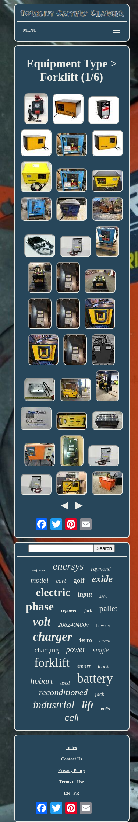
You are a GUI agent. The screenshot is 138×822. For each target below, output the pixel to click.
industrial (54, 705)
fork (88, 610)
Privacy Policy (71, 770)
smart (83, 666)
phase (40, 606)
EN (67, 793)
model (40, 580)
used (65, 683)
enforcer (38, 570)
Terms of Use (71, 781)
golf (79, 580)
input (85, 594)
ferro (85, 640)
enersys (68, 566)
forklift (52, 662)
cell (72, 718)
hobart (41, 681)
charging (47, 650)
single (101, 650)
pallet (108, 608)
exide (102, 579)
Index (71, 747)
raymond (100, 569)
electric (53, 592)
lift (87, 705)
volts (105, 709)
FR (76, 793)
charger (52, 636)
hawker (103, 625)
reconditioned (63, 692)
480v (103, 596)
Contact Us (71, 759)
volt (41, 621)
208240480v (73, 624)
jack (99, 694)
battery (95, 678)
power (76, 649)
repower (69, 610)
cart (61, 580)
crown (104, 640)
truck (103, 666)
